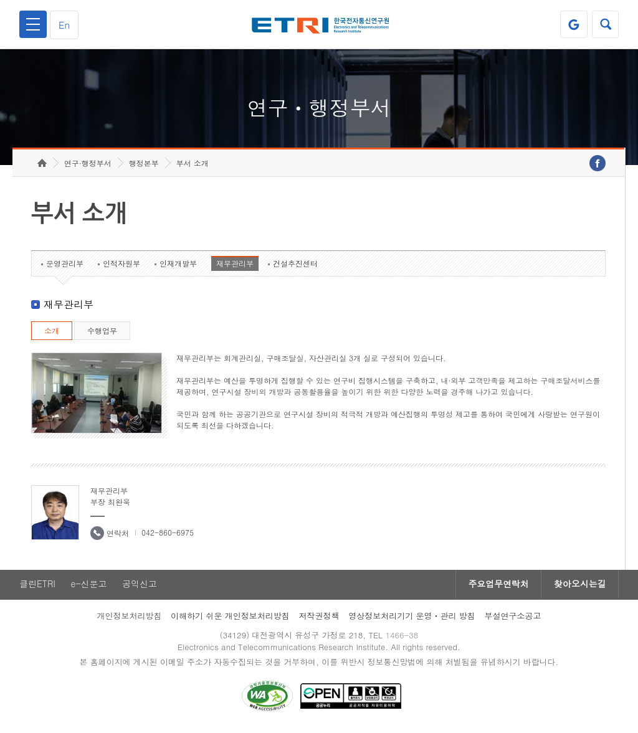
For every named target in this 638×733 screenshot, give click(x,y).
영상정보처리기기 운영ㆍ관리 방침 (411, 618)
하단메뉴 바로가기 (0, 0)
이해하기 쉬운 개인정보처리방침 (230, 618)
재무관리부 (235, 265)
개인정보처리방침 (129, 618)
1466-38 (402, 637)
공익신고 (140, 586)
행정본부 (144, 165)
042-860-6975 (167, 534)
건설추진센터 (295, 265)
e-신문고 (89, 586)
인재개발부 (178, 265)
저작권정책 (318, 618)
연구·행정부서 (88, 165)
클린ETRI (37, 586)
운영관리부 (64, 265)
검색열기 (605, 24)
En (64, 24)
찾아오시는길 (579, 586)
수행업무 (102, 333)
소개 (51, 333)
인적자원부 (121, 265)
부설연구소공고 (513, 618)
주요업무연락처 (497, 586)
